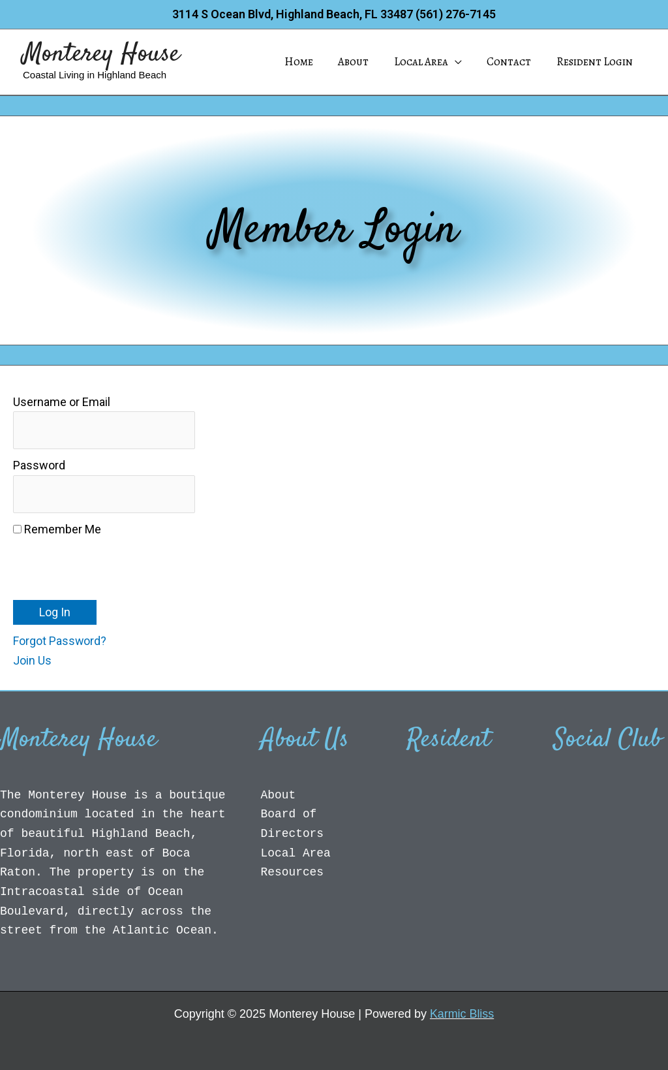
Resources (292, 872)
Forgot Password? (60, 641)
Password (39, 466)
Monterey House (101, 54)
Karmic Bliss (462, 1013)
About (278, 795)
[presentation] (112, 565)
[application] (462, 62)
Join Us (32, 661)
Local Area (296, 853)
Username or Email (61, 402)
